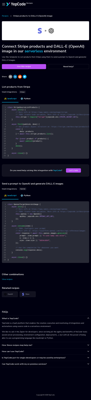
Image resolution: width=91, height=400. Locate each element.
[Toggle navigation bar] (3, 4)
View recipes (7, 279)
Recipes (5, 16)
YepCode (57, 170)
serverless (34, 51)
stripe (22, 92)
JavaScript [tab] (10, 98)
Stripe (25, 294)
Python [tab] (25, 98)
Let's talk (73, 170)
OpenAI (8, 294)
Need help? (68, 66)
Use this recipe (24, 66)
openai (22, 189)
